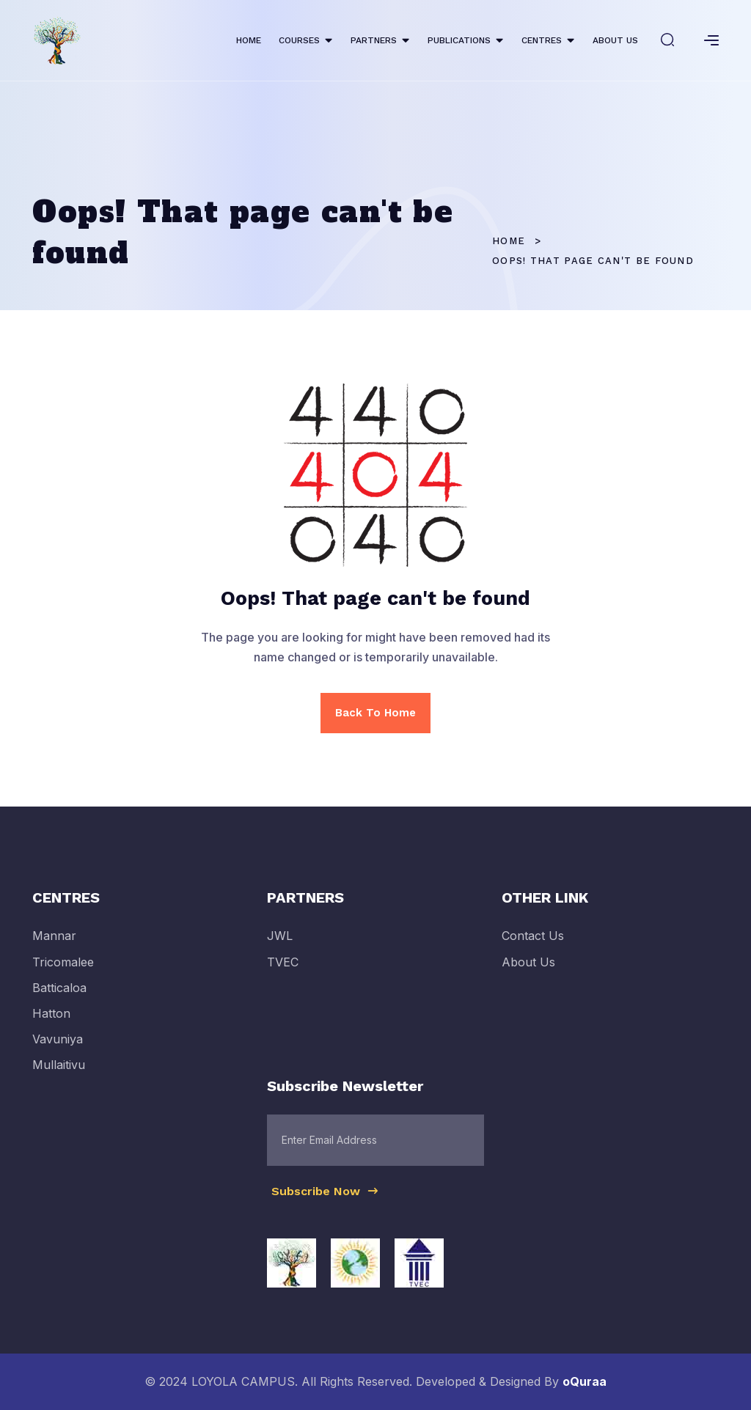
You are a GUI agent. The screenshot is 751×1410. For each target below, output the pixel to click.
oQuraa (585, 1381)
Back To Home (375, 712)
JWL (280, 944)
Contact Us (533, 944)
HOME (248, 40)
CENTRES (541, 40)
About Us (528, 970)
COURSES (299, 40)
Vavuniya (57, 1047)
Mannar (54, 944)
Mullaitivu (58, 1073)
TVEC (282, 970)
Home (508, 240)
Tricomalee (63, 970)
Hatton (51, 1022)
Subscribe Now (325, 1198)
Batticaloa (59, 995)
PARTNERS (374, 40)
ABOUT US (615, 40)
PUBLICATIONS (459, 40)
